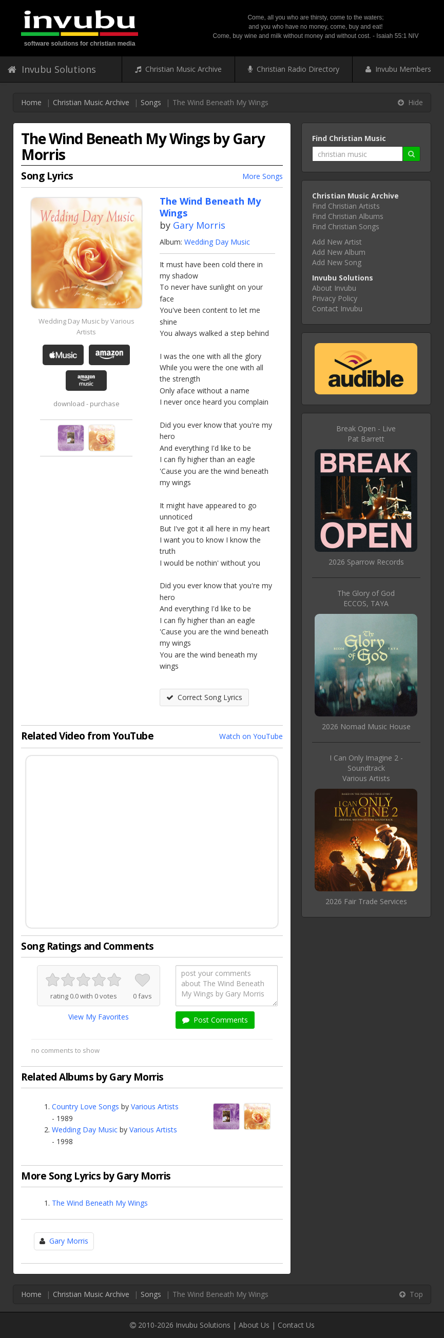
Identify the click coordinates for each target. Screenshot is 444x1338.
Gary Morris (199, 225)
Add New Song (336, 262)
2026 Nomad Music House (366, 726)
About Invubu (334, 288)
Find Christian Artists (346, 206)
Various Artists (155, 1106)
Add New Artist (337, 242)
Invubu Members (398, 69)
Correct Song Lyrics (204, 697)
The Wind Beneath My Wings (100, 1203)
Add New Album (338, 252)
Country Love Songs (85, 1106)
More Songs (262, 176)
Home (31, 102)
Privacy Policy (334, 298)
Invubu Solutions (52, 69)
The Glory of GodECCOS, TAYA (366, 598)
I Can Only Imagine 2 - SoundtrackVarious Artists (366, 768)
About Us (254, 1325)
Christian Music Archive (178, 69)
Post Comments (215, 1020)
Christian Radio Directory (293, 69)
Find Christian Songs (345, 226)
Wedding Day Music (217, 242)
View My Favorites (98, 1017)
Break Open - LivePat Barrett (366, 434)
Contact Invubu (337, 308)
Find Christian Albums (347, 216)
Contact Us (296, 1325)
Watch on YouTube (251, 736)
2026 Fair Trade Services (366, 901)
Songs (151, 102)
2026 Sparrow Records (366, 562)
